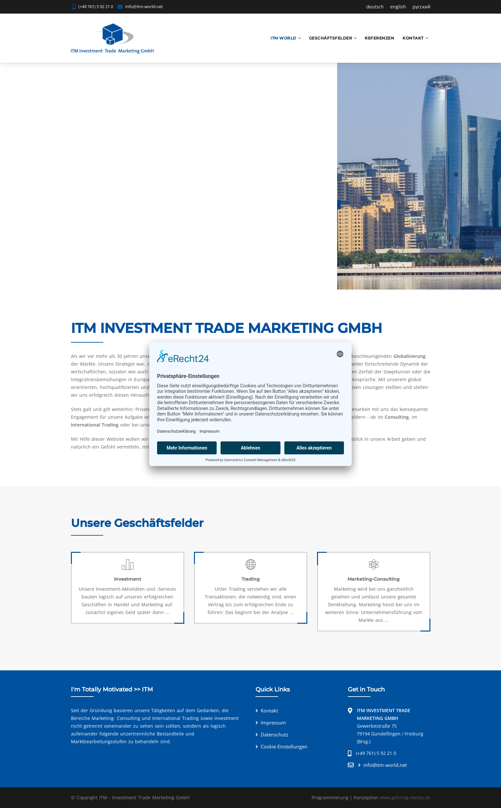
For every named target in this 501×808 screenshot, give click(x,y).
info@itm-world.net (144, 6)
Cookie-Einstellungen (284, 746)
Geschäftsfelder (330, 38)
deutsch (375, 7)
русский (421, 7)
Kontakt (413, 38)
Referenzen (379, 38)
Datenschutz (274, 734)
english (398, 7)
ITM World (283, 38)
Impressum (273, 722)
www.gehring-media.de (405, 797)
